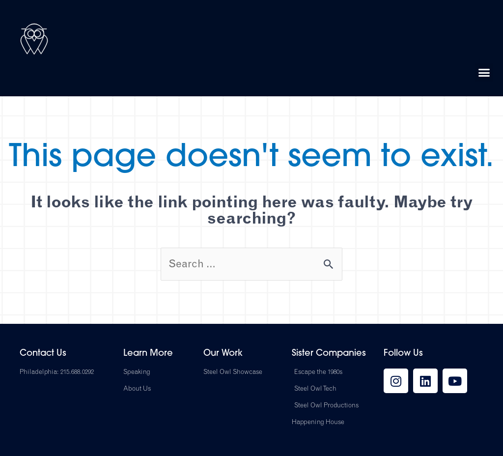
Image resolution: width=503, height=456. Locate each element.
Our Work (223, 353)
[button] (484, 72)
